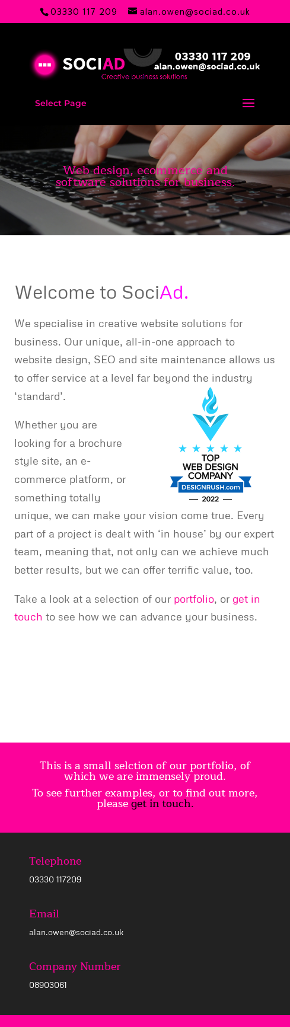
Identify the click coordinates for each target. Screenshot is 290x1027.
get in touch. (162, 803)
